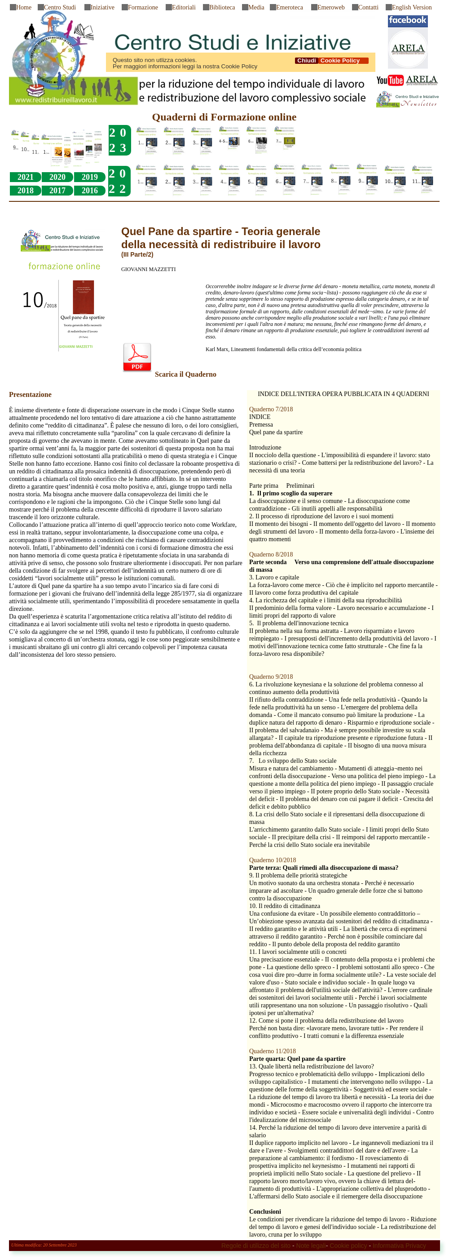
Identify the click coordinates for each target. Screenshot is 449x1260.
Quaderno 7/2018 (271, 409)
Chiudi (306, 61)
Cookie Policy (343, 61)
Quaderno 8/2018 (271, 554)
